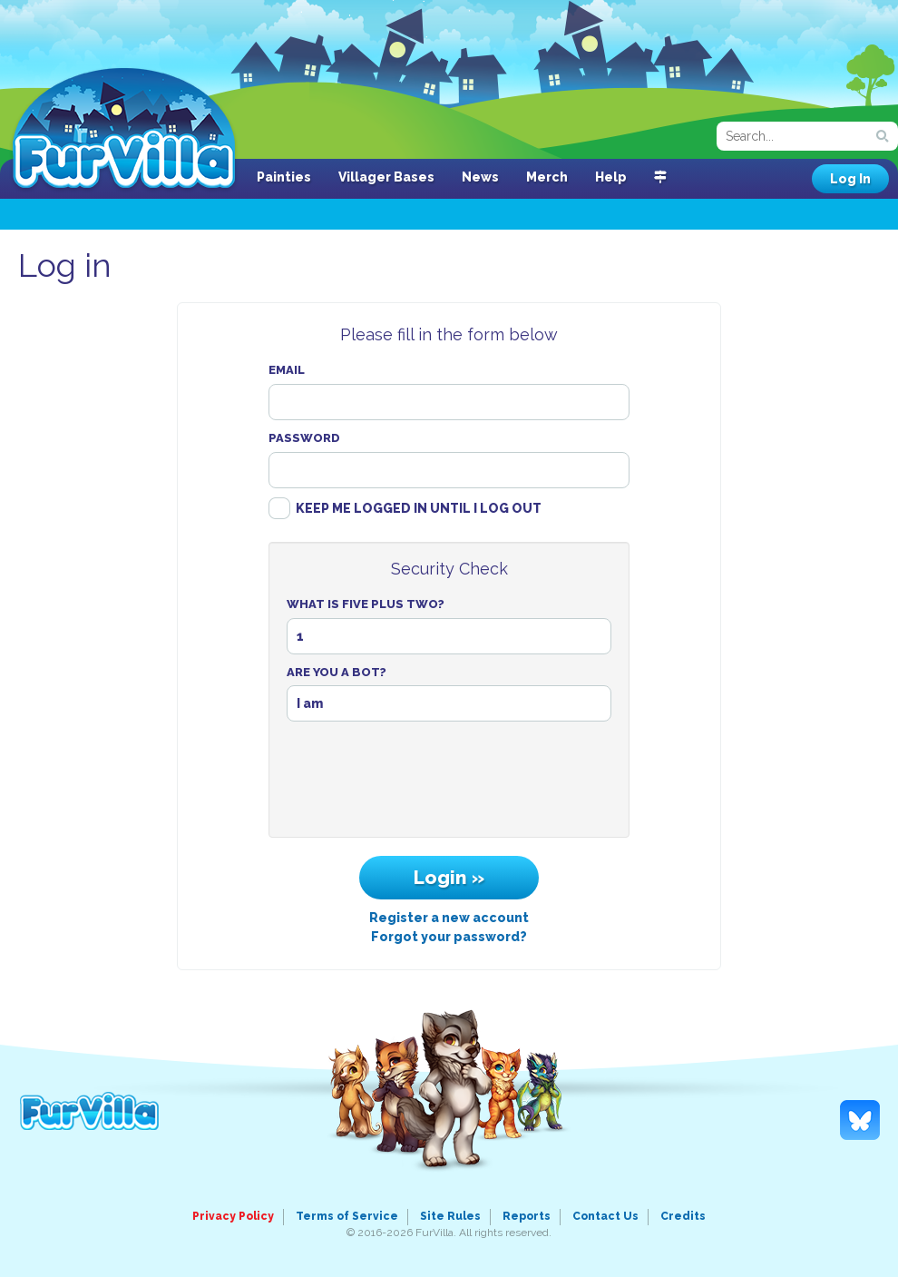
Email (286, 370)
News (480, 177)
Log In (850, 179)
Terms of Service (347, 1216)
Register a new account (449, 917)
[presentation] (449, 784)
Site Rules (450, 1216)
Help (611, 177)
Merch (547, 177)
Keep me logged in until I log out (419, 508)
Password (304, 438)
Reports (527, 1216)
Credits (683, 1216)
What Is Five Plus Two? (365, 604)
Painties (284, 177)
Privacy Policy (233, 1216)
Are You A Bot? (336, 672)
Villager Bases (386, 177)
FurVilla (124, 129)
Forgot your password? (449, 936)
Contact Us (605, 1216)
